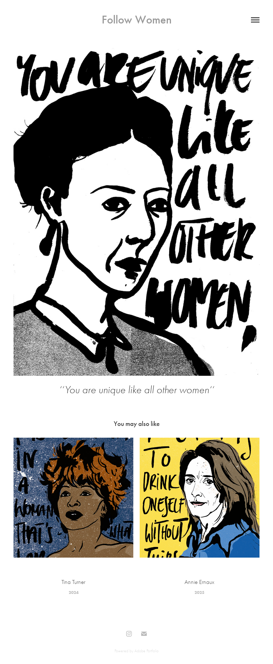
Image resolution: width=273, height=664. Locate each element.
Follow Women (137, 19)
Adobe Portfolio (146, 650)
